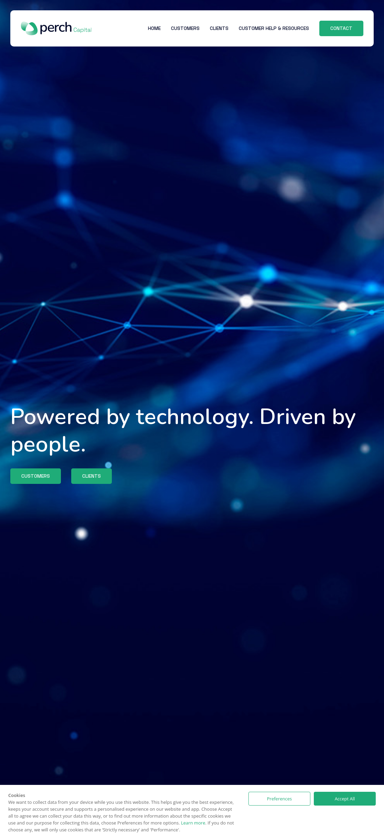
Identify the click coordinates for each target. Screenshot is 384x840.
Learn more (193, 823)
